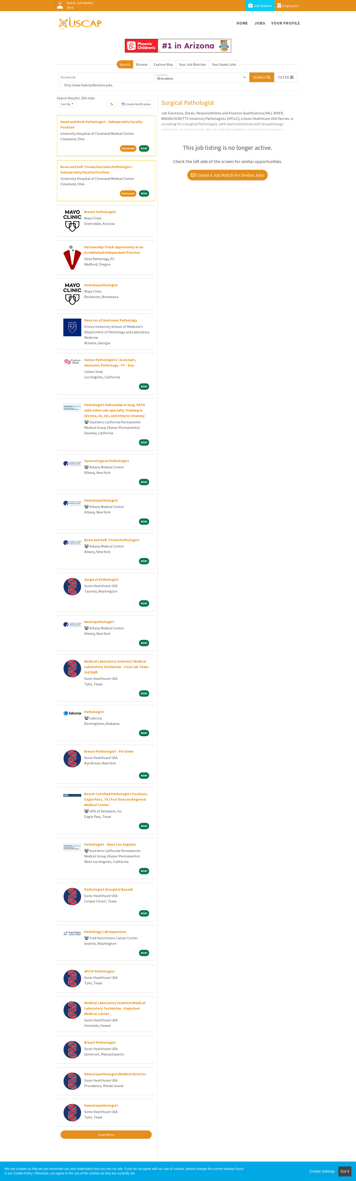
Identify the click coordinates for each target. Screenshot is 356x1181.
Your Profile (285, 23)
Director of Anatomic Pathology (110, 320)
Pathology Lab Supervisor (105, 931)
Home (242, 23)
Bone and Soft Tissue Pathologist (111, 540)
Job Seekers (260, 5)
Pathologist (94, 711)
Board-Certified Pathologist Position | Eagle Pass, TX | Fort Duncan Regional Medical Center (115, 799)
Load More (106, 1134)
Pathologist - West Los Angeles (110, 844)
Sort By (66, 104)
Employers (287, 5)
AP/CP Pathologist (99, 971)
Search (125, 64)
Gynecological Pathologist (106, 460)
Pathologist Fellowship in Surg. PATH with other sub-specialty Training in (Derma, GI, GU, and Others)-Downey (114, 410)
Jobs (260, 23)
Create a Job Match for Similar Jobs (227, 175)
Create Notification (136, 104)
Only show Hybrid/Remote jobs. (88, 85)
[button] (285, 77)
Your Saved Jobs (224, 64)
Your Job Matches (192, 64)
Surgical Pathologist (101, 579)
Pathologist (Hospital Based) (108, 889)
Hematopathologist (101, 285)
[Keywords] (106, 77)
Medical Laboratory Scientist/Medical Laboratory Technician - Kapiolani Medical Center (115, 1008)
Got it (345, 1171)
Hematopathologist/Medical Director (115, 1074)
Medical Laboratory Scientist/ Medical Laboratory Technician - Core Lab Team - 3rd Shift (117, 666)
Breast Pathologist (100, 211)
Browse (142, 64)
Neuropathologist (99, 621)
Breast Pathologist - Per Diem (109, 751)
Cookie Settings (322, 1171)
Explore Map (163, 64)
